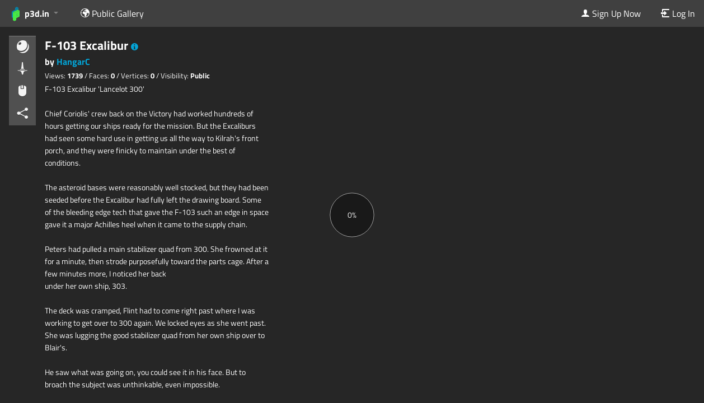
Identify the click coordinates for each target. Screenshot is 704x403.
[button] (134, 47)
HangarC (73, 61)
